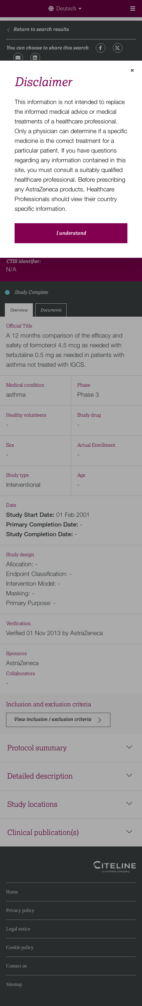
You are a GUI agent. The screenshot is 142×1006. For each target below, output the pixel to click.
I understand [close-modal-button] (71, 233)
